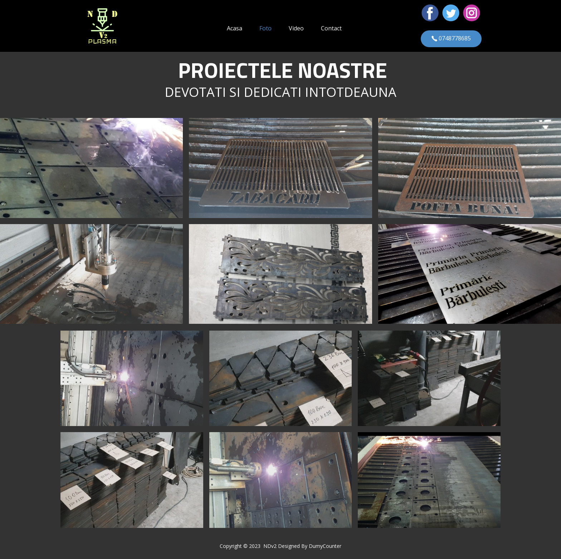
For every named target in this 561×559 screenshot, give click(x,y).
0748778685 (451, 38)
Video (296, 28)
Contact (331, 28)
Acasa (234, 28)
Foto (265, 28)
